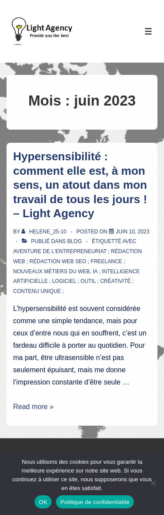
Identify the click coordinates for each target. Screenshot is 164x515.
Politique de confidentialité (94, 502)
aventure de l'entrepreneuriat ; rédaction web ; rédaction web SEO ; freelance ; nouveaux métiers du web (77, 261)
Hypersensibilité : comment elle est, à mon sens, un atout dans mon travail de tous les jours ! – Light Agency (80, 185)
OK (43, 502)
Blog (74, 241)
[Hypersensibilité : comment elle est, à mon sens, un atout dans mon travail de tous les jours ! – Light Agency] (133, 232)
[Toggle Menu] (148, 31)
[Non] (153, 483)
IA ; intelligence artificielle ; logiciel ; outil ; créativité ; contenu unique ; (76, 281)
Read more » (33, 406)
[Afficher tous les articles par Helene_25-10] (44, 232)
